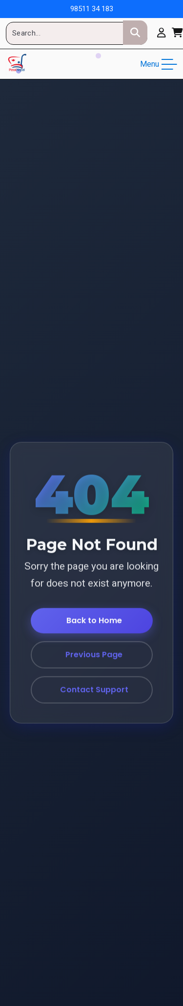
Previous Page (93, 654)
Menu (158, 64)
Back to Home (94, 620)
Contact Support (94, 689)
